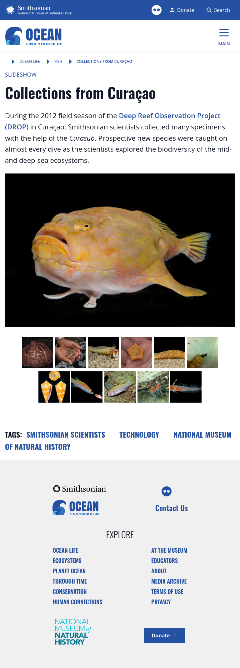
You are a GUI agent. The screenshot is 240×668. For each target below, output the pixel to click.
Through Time (70, 581)
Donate (164, 635)
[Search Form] (217, 10)
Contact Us (171, 507)
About (159, 571)
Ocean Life (29, 61)
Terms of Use (167, 591)
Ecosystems (67, 560)
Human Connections (77, 602)
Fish (58, 61)
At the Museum (169, 550)
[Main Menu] (224, 36)
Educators (164, 560)
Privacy (161, 602)
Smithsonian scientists (65, 434)
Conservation (70, 591)
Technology (139, 434)
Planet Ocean (69, 571)
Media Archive (169, 581)
